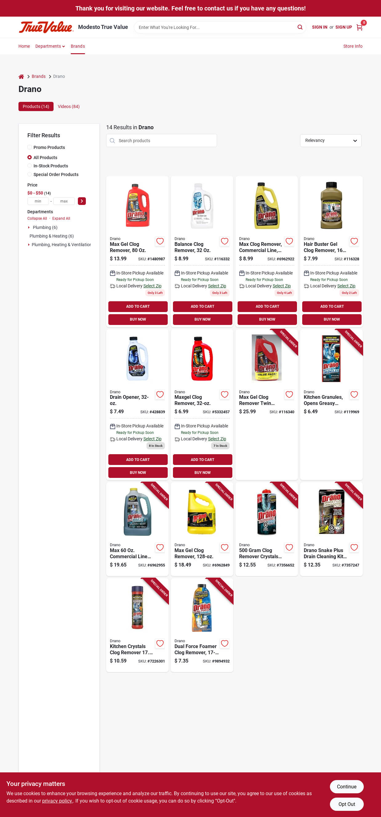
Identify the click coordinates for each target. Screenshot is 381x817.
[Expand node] (29, 227)
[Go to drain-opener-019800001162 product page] (137, 404)
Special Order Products (56, 174)
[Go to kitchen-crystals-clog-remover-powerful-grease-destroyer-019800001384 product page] (137, 625)
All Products (45, 157)
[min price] (38, 201)
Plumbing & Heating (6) (52, 236)
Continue (346, 787)
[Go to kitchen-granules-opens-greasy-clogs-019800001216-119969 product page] (331, 404)
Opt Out (347, 804)
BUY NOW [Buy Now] (138, 319)
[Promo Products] (29, 147)
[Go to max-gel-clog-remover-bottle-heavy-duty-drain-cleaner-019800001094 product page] (202, 529)
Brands (78, 46)
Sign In (319, 27)
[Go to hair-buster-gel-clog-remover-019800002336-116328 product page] (331, 251)
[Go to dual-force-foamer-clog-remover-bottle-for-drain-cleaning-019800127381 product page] (202, 625)
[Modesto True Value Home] (46, 27)
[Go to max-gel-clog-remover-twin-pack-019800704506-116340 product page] (266, 404)
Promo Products (49, 147)
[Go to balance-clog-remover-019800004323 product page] (202, 251)
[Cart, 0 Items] (359, 27)
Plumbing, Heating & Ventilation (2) (65, 244)
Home (24, 46)
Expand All (61, 218)
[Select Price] (82, 201)
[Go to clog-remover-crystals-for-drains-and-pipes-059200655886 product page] (266, 529)
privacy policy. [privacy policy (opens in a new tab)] (57, 801)
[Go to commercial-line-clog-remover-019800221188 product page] (266, 251)
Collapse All (37, 218)
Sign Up (343, 27)
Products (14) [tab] (36, 106)
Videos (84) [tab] (69, 106)
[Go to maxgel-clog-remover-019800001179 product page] (202, 404)
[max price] (64, 201)
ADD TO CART (138, 306)
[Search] (300, 27)
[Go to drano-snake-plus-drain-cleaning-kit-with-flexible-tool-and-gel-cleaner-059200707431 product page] (331, 529)
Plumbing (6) (45, 227)
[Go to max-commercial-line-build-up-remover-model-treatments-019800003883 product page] (137, 529)
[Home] (21, 76)
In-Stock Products (51, 165)
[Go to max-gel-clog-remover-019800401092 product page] (137, 251)
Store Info (353, 46)
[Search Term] (220, 27)
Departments (48, 46)
